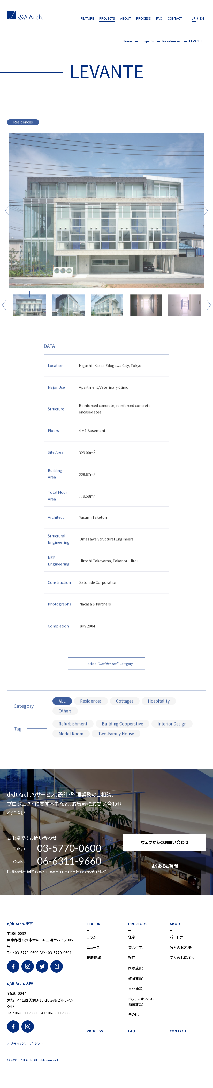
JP (194, 18)
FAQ (159, 18)
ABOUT (125, 18)
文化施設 (135, 988)
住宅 (131, 937)
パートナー (178, 937)
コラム (91, 937)
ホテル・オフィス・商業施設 (141, 1001)
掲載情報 (94, 957)
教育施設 (135, 978)
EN (202, 18)
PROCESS (143, 18)
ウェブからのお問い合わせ (164, 842)
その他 (133, 1014)
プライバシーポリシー (26, 1043)
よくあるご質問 (164, 866)
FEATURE (87, 18)
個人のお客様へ (182, 957)
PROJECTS (107, 18)
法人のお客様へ (182, 947)
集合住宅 (135, 947)
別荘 (131, 957)
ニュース (93, 947)
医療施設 (135, 968)
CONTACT (175, 18)
